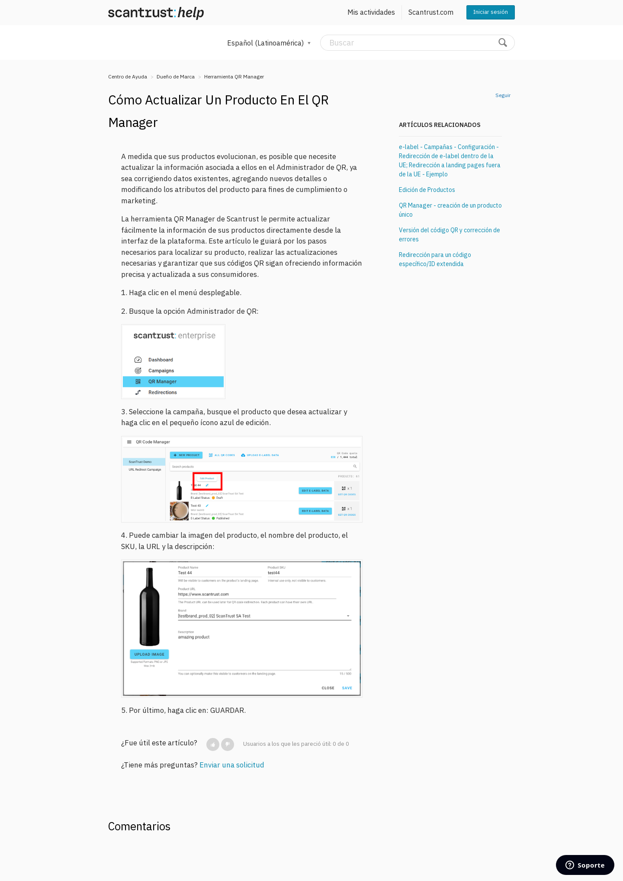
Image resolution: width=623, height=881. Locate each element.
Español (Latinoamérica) (266, 43)
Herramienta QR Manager (234, 76)
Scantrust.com (430, 12)
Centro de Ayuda (127, 76)
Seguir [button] (503, 95)
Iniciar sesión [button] (490, 12)
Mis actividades (371, 12)
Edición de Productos (427, 190)
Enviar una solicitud (231, 765)
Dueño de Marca (176, 76)
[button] (212, 744)
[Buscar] (417, 43)
